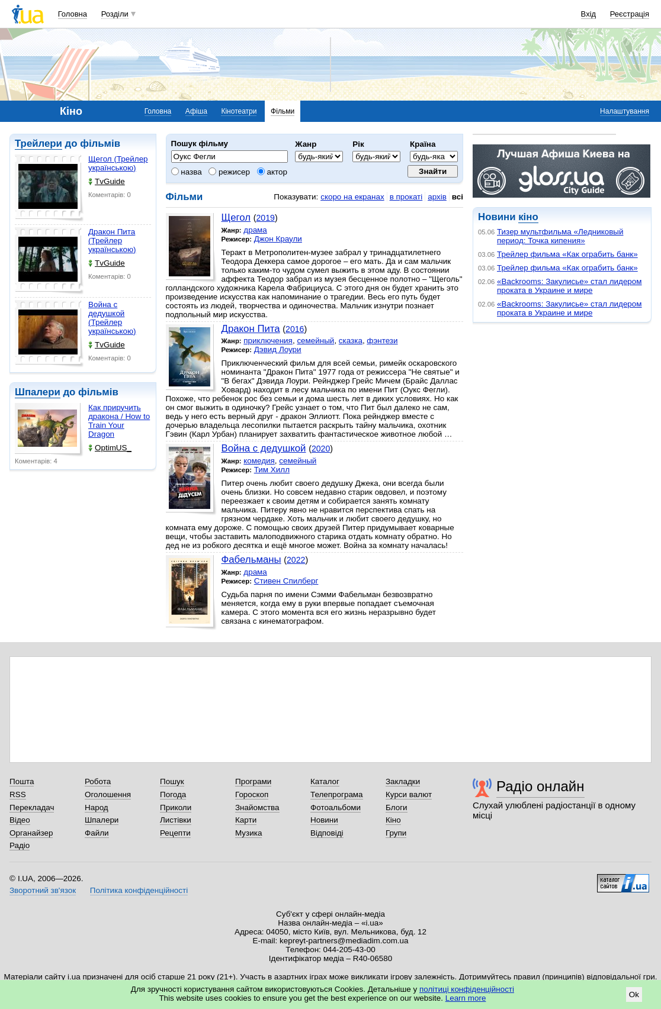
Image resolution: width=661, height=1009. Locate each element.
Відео (19, 819)
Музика (248, 833)
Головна (72, 13)
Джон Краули (278, 238)
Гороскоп (251, 794)
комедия (259, 460)
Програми (253, 781)
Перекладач (31, 807)
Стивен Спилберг (286, 580)
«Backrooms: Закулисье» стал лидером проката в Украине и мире (569, 286)
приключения (268, 340)
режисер (229, 171)
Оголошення (108, 794)
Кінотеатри (238, 111)
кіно (528, 217)
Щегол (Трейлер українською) (118, 163)
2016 (294, 329)
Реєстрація (629, 13)
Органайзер (31, 833)
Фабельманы (251, 559)
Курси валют (409, 794)
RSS (17, 794)
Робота (98, 781)
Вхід (588, 13)
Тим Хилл (272, 469)
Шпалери (37, 392)
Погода (173, 794)
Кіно (393, 819)
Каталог (324, 781)
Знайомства (257, 807)
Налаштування (624, 111)
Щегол (236, 217)
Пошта (21, 781)
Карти (245, 819)
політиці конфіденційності (466, 989)
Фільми (282, 111)
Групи (396, 833)
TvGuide (106, 181)
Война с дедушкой (264, 448)
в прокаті (406, 196)
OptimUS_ (109, 447)
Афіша (196, 111)
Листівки (175, 819)
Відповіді (327, 833)
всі (457, 196)
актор (272, 171)
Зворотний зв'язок (42, 890)
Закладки (403, 781)
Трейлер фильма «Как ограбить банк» (567, 254)
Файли (97, 833)
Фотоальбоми (335, 807)
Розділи (115, 13)
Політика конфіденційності (139, 890)
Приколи (175, 807)
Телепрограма (336, 794)
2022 (296, 560)
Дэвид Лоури (277, 349)
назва (186, 171)
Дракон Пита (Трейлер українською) (112, 240)
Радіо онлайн (540, 786)
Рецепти (175, 833)
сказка (350, 340)
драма (255, 229)
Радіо (19, 845)
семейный (315, 340)
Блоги (396, 807)
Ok (634, 994)
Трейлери (38, 143)
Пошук (172, 781)
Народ (96, 807)
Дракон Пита (251, 328)
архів (437, 196)
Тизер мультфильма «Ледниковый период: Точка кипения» (560, 236)
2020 (321, 448)
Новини (324, 819)
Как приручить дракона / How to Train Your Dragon (119, 421)
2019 (265, 218)
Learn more (465, 998)
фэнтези (382, 340)
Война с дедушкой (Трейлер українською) (112, 318)
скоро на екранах (352, 196)
